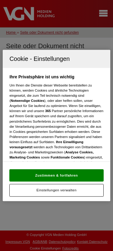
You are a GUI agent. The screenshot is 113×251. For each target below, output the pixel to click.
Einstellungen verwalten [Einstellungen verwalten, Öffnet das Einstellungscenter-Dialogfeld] (56, 190)
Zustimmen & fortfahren (56, 175)
